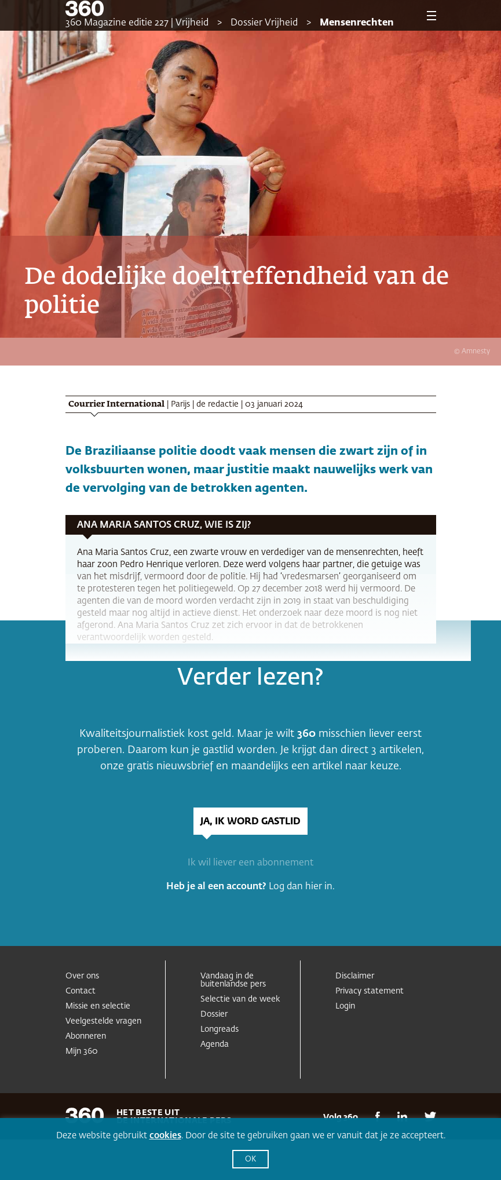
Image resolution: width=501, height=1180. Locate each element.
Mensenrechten (357, 23)
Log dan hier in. (302, 887)
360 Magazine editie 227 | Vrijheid (137, 23)
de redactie (217, 404)
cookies (165, 1135)
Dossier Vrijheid (264, 23)
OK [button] (250, 1159)
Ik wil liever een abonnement (250, 863)
